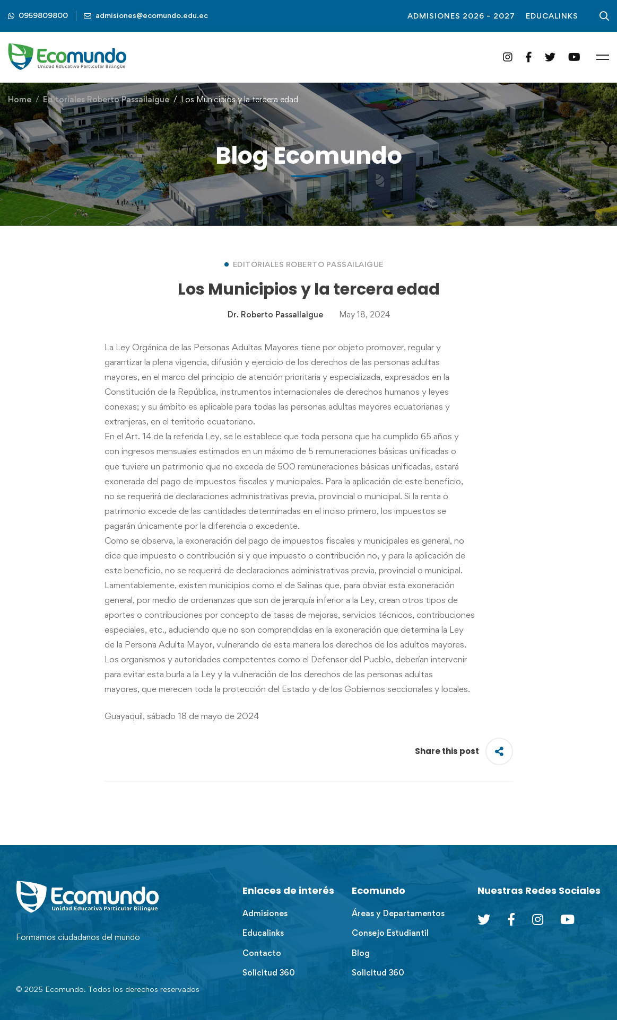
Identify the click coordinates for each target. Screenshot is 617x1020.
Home (19, 99)
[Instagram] (508, 57)
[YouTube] (574, 57)
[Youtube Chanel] (567, 919)
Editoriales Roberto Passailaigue (106, 99)
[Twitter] (550, 57)
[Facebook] (528, 57)
